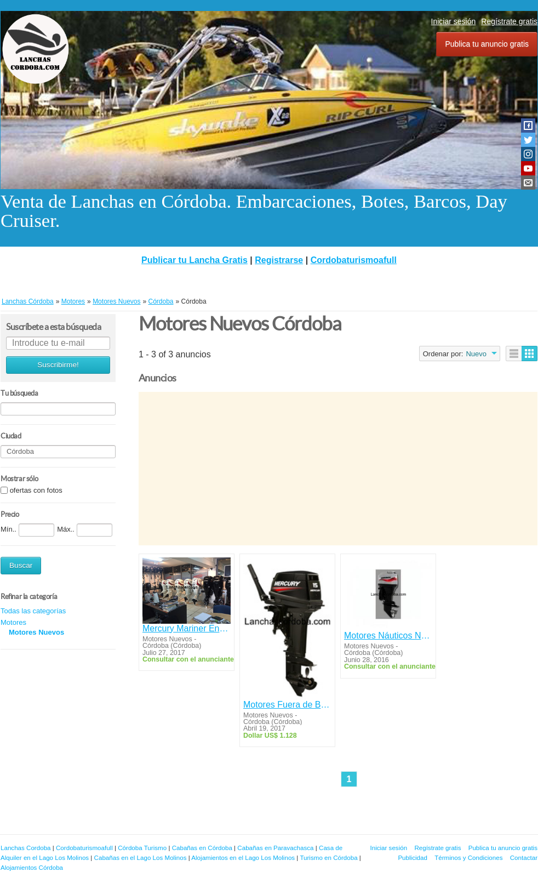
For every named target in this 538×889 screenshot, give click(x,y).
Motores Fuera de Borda (287, 704)
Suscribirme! (58, 365)
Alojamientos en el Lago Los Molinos (243, 857)
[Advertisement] (338, 468)
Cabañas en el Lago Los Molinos (140, 857)
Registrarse (279, 260)
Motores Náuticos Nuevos (388, 635)
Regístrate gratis (509, 21)
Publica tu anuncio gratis (487, 43)
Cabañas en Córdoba (202, 847)
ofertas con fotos (36, 490)
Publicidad (412, 857)
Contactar (523, 857)
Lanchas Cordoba (26, 847)
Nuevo (476, 354)
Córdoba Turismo (142, 847)
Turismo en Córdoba (328, 857)
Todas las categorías (33, 611)
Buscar (20, 565)
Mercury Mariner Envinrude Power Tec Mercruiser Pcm (186, 628)
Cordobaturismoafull (354, 260)
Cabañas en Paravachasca (275, 847)
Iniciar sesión (453, 21)
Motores (13, 622)
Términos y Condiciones (468, 857)
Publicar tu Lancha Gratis (194, 260)
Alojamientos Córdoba (32, 867)
